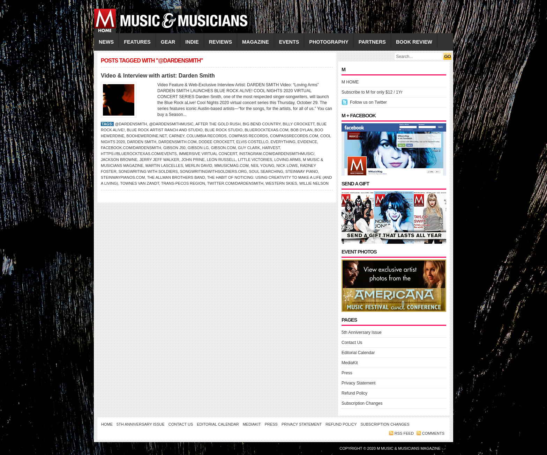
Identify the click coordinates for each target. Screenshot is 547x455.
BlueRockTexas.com (266, 130)
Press (347, 372)
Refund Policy (354, 393)
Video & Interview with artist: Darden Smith (158, 76)
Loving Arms (287, 159)
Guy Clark (249, 148)
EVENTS (289, 42)
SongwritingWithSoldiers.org (213, 171)
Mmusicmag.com (231, 165)
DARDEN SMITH (141, 142)
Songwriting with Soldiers (148, 171)
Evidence (307, 142)
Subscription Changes (362, 403)
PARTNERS (372, 42)
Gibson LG (198, 148)
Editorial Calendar (358, 352)
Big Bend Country (261, 124)
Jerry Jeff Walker (159, 159)
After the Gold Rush (217, 124)
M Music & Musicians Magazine (409, 448)
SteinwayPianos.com (123, 177)
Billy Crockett (298, 124)
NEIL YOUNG (262, 165)
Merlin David (198, 165)
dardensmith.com (177, 142)
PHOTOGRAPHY (328, 42)
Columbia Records (207, 136)
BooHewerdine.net (146, 136)
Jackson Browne (119, 159)
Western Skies (281, 183)
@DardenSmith (131, 124)
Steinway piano (301, 171)
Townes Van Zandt (139, 183)
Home (107, 424)
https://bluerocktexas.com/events (139, 154)
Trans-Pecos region (183, 183)
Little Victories (255, 159)
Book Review (414, 42)
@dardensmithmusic (171, 124)
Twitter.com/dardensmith (235, 183)
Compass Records (248, 136)
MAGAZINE (255, 42)
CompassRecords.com (294, 136)
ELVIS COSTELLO (252, 142)
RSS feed (404, 433)
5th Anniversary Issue (362, 332)
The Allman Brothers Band (176, 177)
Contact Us (352, 342)
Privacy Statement (358, 383)
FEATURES (137, 42)
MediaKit (350, 362)
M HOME (350, 82)
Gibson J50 (174, 148)
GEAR (168, 42)
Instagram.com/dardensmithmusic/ (277, 154)
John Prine (193, 159)
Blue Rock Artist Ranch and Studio (165, 130)
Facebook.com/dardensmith (131, 148)
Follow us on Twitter (368, 102)
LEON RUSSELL (221, 159)
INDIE (191, 42)
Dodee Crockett (216, 142)
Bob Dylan (302, 130)
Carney (176, 136)
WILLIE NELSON (314, 183)
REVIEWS (220, 42)
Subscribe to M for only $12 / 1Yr (372, 92)
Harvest (271, 148)
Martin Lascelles (164, 165)
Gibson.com (223, 148)
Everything (282, 142)
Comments (433, 433)
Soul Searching (266, 171)
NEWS (106, 42)
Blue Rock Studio (223, 130)
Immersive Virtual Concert (208, 154)
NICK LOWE (287, 165)
